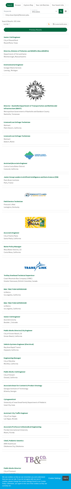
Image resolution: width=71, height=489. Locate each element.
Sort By (6, 24)
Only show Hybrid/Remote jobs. (17, 15)
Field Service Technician (13, 201)
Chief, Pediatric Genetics (14, 440)
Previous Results (35, 30)
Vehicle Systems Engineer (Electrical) (19, 344)
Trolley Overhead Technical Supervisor (19, 275)
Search (9, 5)
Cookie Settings (54, 478)
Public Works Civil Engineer (14, 372)
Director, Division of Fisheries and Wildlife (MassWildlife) (26, 51)
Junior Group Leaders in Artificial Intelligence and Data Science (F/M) (31, 177)
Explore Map (28, 5)
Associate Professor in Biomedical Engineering (22, 427)
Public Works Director (12, 468)
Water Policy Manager (12, 246)
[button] (65, 11)
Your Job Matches (42, 5)
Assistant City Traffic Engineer (16, 413)
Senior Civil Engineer (12, 37)
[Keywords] (17, 11)
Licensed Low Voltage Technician (17, 122)
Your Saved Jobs (58, 5)
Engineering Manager (12, 358)
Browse (18, 5)
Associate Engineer (11, 233)
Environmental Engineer (13, 65)
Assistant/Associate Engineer (15, 163)
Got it (66, 478)
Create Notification (60, 24)
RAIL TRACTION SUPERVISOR (15, 289)
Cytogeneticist (10, 399)
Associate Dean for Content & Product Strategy (23, 385)
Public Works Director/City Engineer (18, 330)
